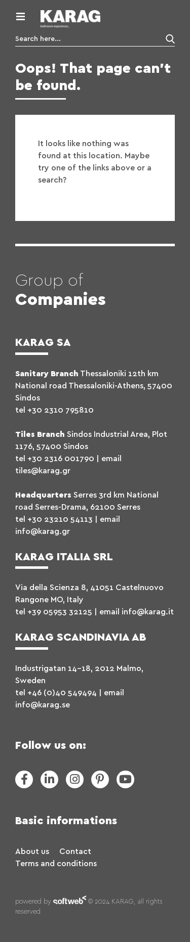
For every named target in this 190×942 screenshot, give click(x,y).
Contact (75, 851)
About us (32, 851)
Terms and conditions (56, 864)
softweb (69, 902)
